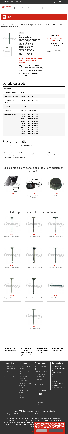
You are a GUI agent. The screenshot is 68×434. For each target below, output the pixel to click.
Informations (57, 363)
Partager (53, 51)
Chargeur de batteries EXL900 (34, 196)
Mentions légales (24, 366)
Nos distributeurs (9, 369)
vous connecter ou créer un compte (55, 38)
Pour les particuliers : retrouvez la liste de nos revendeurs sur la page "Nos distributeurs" (30, 60)
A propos (21, 369)
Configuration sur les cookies (56, 431)
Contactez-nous (9, 371)
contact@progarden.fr (58, 387)
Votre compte (41, 363)
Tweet (56, 51)
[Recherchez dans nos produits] (27, 8)
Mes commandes (40, 366)
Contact (19, 2)
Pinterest (59, 51)
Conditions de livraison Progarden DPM (23, 378)
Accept (41, 430)
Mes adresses (40, 369)
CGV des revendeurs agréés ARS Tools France (25, 385)
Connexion (39, 384)
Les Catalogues (8, 366)
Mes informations (41, 371)
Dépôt (21, 393)
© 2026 (34, 431)
